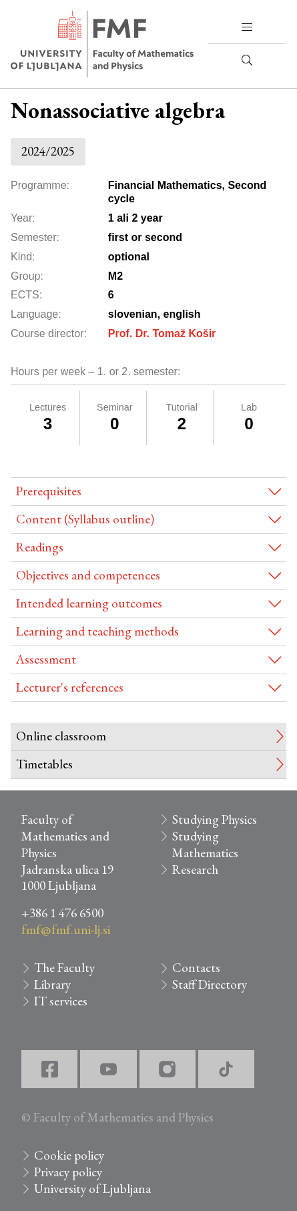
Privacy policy (68, 1172)
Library (52, 984)
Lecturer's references (69, 687)
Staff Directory (209, 984)
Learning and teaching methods (97, 631)
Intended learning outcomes (89, 603)
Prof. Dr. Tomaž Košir (162, 333)
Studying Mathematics (205, 844)
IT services (60, 1001)
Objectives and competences (88, 575)
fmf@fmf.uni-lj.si (65, 929)
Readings (39, 547)
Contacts (196, 967)
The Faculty (64, 967)
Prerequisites (48, 491)
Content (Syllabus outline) (85, 519)
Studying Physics (214, 819)
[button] (247, 27)
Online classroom (61, 736)
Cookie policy (69, 1155)
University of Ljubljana (92, 1188)
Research (195, 869)
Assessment (46, 659)
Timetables (44, 764)
